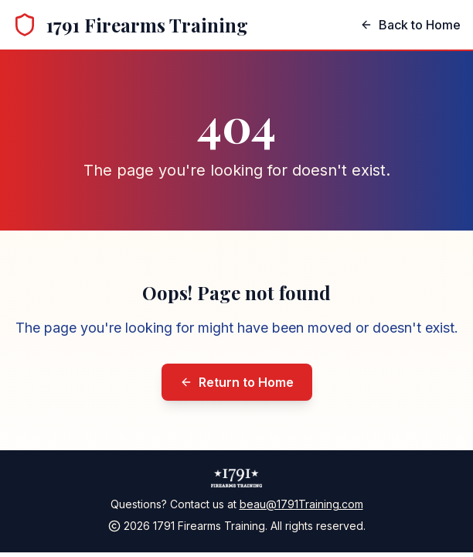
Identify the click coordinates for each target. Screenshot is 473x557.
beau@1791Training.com (301, 504)
